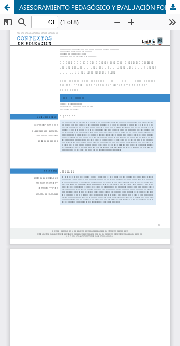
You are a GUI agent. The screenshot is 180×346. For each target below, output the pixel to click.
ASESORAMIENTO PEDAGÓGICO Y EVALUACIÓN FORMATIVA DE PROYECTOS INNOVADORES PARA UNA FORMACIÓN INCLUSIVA (99, 7)
